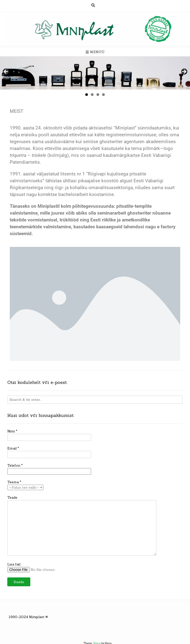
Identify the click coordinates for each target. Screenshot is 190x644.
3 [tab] (97, 94)
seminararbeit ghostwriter (124, 213)
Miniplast (36, 617)
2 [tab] (92, 94)
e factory (166, 227)
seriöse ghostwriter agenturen (114, 141)
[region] (95, 73)
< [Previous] (6, 72)
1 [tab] (86, 94)
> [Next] (184, 72)
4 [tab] (103, 94)
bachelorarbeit (73, 194)
